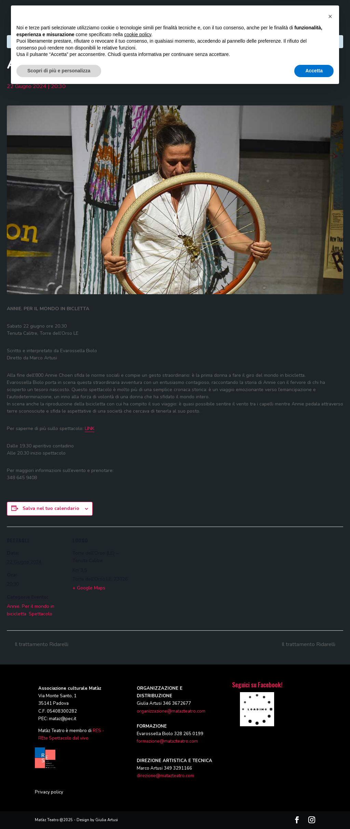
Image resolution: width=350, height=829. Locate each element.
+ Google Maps (88, 588)
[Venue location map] (174, 574)
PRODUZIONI (145, 14)
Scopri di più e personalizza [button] (58, 810)
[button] (330, 756)
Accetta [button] (314, 810)
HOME (86, 14)
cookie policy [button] (137, 774)
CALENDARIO (272, 14)
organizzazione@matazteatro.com (171, 711)
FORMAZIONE (182, 14)
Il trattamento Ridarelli (40, 644)
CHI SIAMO (112, 14)
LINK (89, 428)
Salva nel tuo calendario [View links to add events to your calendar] (51, 508)
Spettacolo (40, 614)
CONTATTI (305, 14)
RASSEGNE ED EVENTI (227, 14)
